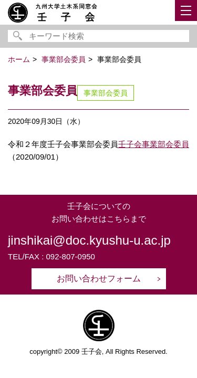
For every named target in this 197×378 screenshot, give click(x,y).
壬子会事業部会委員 (153, 144)
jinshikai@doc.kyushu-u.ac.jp (89, 240)
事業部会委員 (106, 93)
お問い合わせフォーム (99, 278)
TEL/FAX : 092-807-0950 (51, 256)
